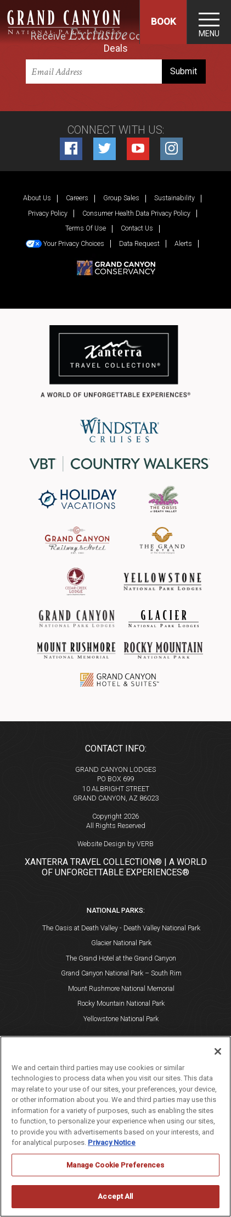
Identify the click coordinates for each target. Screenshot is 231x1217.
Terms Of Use (85, 228)
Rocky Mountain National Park (121, 1003)
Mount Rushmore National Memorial (121, 988)
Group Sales (121, 198)
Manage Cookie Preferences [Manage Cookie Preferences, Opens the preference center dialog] (115, 1165)
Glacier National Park (121, 943)
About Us (37, 198)
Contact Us (137, 228)
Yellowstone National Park (121, 1019)
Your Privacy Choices (65, 243)
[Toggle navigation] (209, 22)
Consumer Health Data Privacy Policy (136, 213)
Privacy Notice (112, 1142)
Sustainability (174, 198)
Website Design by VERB (115, 844)
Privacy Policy (47, 213)
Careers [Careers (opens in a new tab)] (77, 198)
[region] (115, 1126)
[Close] (218, 1051)
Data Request (139, 243)
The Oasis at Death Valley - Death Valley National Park (121, 928)
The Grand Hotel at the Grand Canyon (121, 958)
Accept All (115, 1196)
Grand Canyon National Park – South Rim (121, 973)
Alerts (183, 243)
